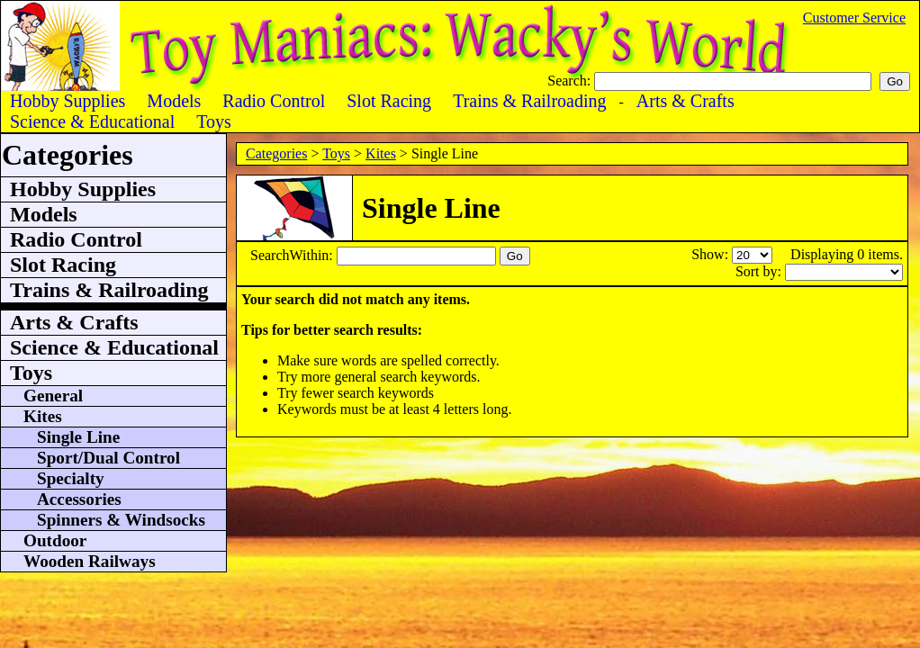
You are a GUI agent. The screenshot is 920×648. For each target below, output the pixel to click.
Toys (336, 153)
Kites (380, 153)
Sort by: (760, 271)
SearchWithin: (293, 255)
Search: (570, 80)
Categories (276, 153)
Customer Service (854, 17)
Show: (711, 254)
